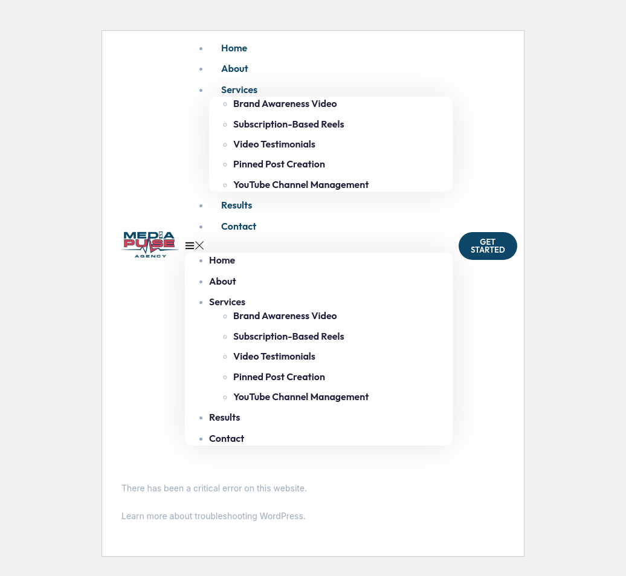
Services (239, 89)
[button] (319, 246)
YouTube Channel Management (301, 184)
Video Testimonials (274, 144)
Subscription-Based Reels (288, 124)
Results (236, 205)
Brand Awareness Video (285, 103)
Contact (238, 226)
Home (234, 48)
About (234, 68)
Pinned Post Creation (279, 164)
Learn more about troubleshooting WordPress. (213, 516)
